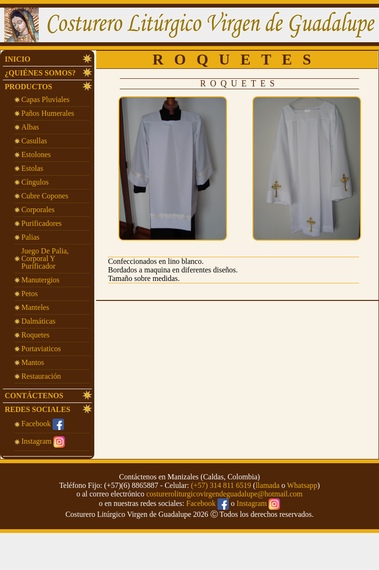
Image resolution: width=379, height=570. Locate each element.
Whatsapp (302, 485)
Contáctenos (34, 396)
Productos (28, 87)
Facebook (42, 424)
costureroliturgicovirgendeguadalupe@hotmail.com (224, 494)
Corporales (37, 210)
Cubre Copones (44, 196)
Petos (29, 294)
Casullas (34, 141)
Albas (30, 127)
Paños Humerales (47, 113)
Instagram (43, 441)
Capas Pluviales (45, 99)
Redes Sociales (37, 409)
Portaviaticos (41, 349)
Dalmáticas (38, 321)
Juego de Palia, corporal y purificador (45, 258)
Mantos (32, 362)
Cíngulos (35, 182)
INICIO (17, 59)
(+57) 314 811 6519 (221, 485)
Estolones (36, 154)
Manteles (35, 307)
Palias (30, 237)
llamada (267, 485)
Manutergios (40, 280)
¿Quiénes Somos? (40, 73)
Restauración (41, 376)
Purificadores (41, 223)
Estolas (32, 168)
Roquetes (35, 335)
